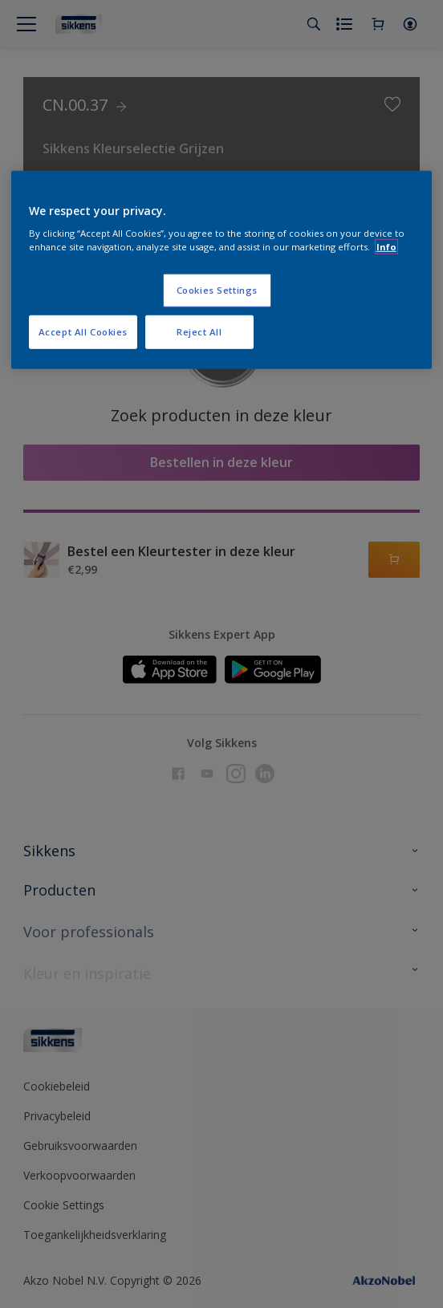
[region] (221, 269)
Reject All (199, 332)
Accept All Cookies (83, 332)
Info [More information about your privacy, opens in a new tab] (386, 247)
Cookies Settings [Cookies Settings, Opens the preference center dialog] (217, 290)
